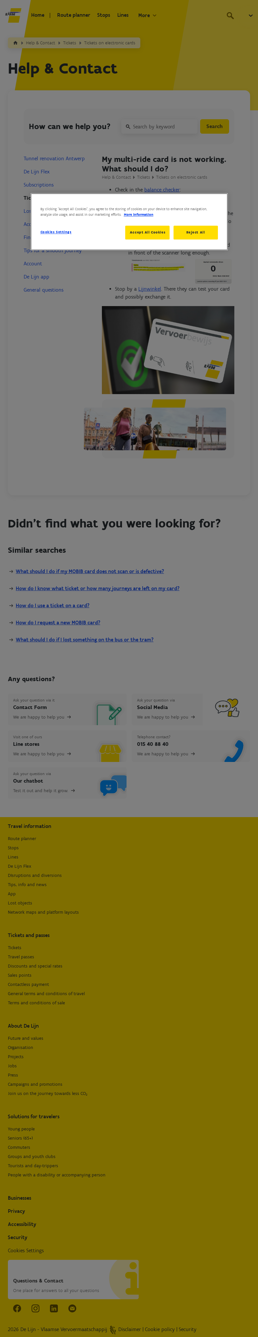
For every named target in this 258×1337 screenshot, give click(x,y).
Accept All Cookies (146, 232)
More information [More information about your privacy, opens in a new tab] (138, 214)
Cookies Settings (56, 232)
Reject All (195, 232)
